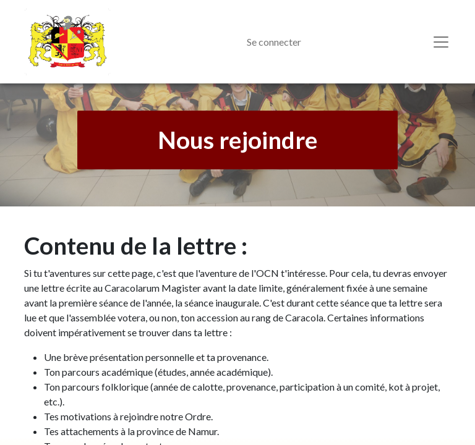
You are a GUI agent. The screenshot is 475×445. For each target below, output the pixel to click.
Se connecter (274, 42)
